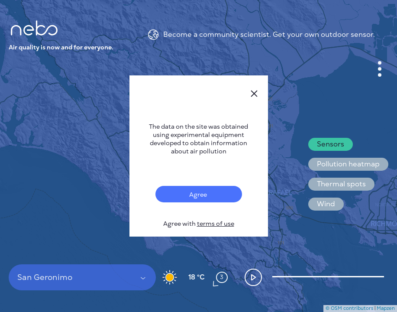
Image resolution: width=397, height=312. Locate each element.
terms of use (215, 224)
